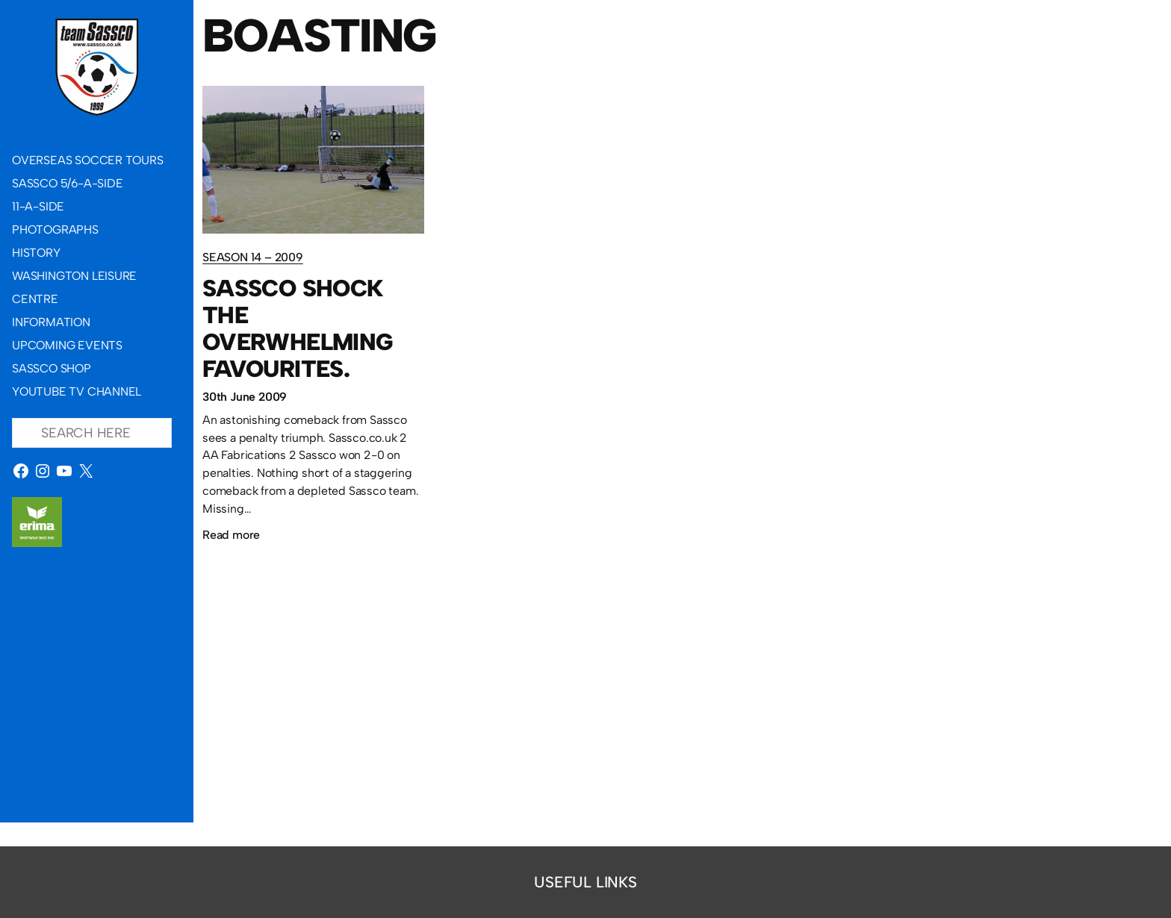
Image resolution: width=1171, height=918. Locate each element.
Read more (231, 534)
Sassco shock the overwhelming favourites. (297, 328)
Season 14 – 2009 (252, 257)
